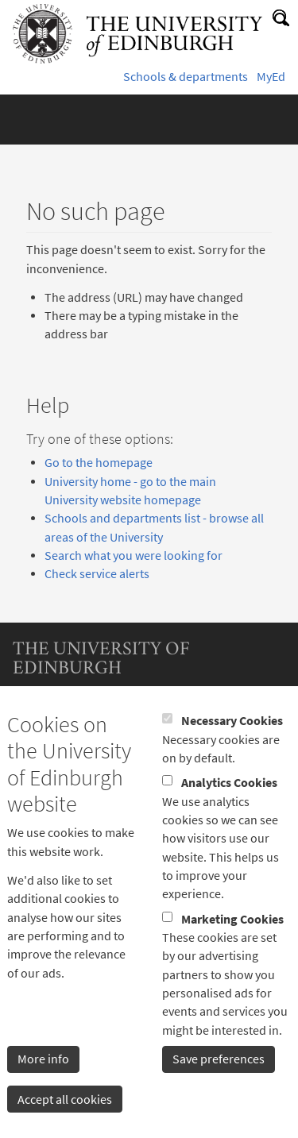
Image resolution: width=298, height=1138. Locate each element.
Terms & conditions (64, 717)
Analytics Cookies (229, 818)
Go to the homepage (99, 462)
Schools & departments (185, 76)
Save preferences (218, 1094)
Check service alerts (97, 573)
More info (43, 1094)
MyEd (271, 76)
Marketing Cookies (232, 954)
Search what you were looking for (134, 555)
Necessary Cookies (232, 756)
